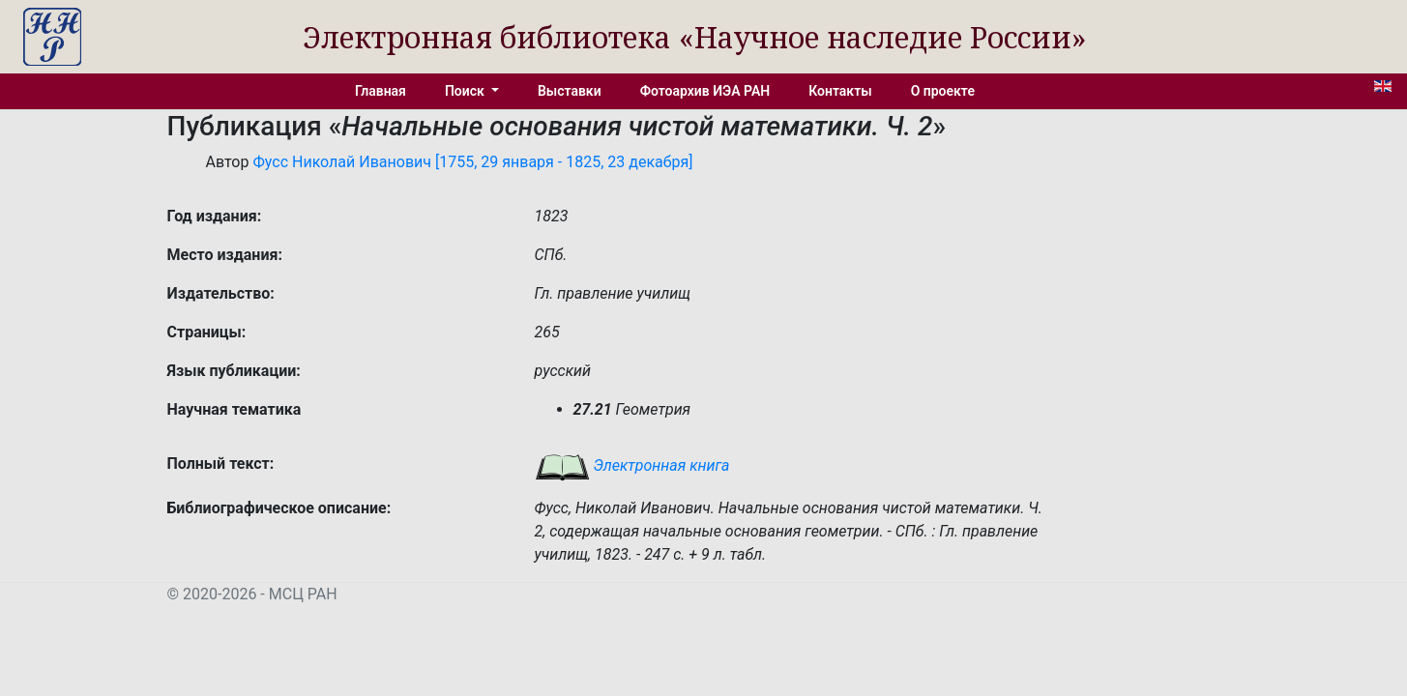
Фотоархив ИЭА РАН (705, 91)
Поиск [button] (466, 91)
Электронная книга (632, 465)
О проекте (943, 91)
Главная (380, 91)
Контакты (839, 91)
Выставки (569, 91)
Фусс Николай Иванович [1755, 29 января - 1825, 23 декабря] (472, 162)
